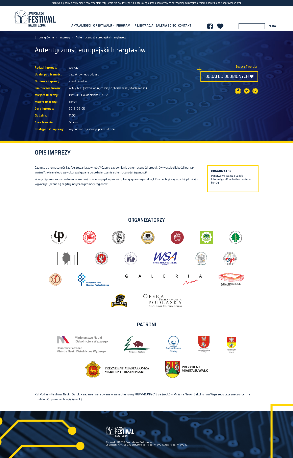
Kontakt (184, 25)
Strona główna (44, 37)
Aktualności (81, 25)
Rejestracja (144, 25)
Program (123, 25)
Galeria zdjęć (165, 25)
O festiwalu (102, 25)
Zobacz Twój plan (247, 66)
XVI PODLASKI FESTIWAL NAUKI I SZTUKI (35, 18)
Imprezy (64, 37)
